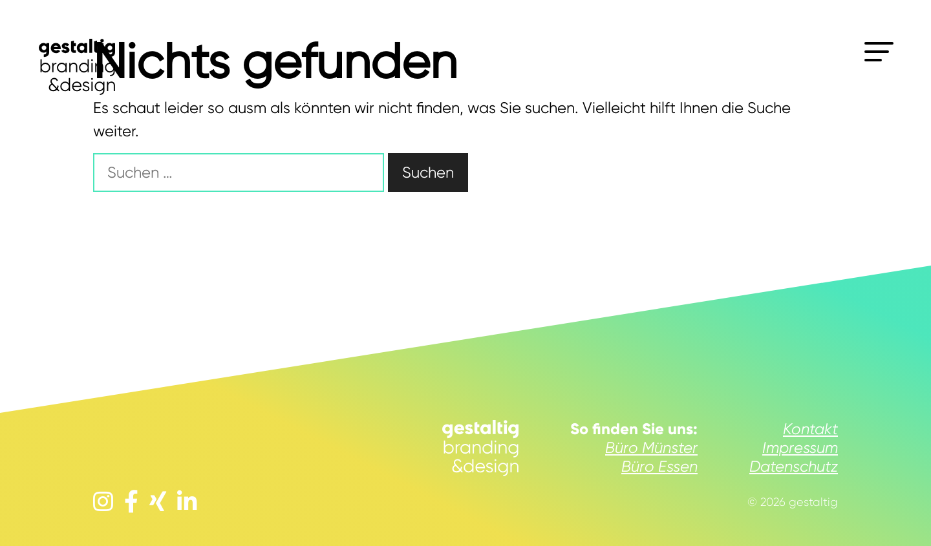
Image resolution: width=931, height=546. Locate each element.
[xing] (157, 502)
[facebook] (131, 502)
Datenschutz (793, 466)
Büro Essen (659, 466)
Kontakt (810, 429)
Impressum (800, 448)
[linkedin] (187, 502)
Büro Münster (651, 448)
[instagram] (103, 502)
